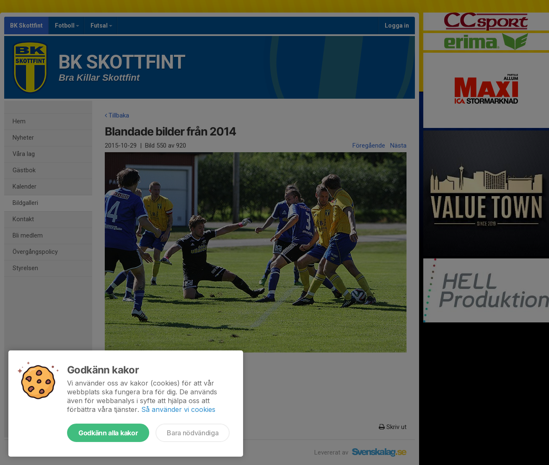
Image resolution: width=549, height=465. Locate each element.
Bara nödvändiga (192, 433)
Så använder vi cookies (178, 409)
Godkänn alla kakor (108, 433)
